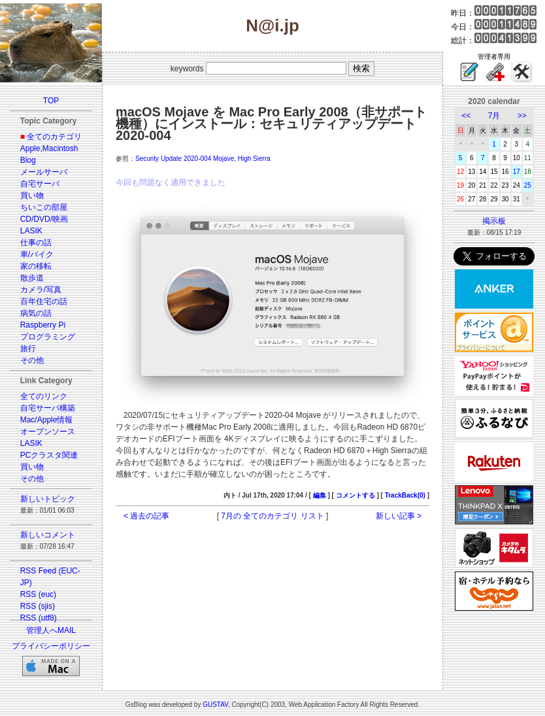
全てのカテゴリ (54, 136)
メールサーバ (43, 172)
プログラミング (47, 336)
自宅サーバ (39, 183)
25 (527, 185)
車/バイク (37, 254)
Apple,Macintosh (49, 148)
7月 (494, 115)
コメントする (355, 495)
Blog (28, 160)
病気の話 (36, 313)
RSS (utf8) (38, 617)
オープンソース (47, 431)
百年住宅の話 (43, 301)
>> (522, 115)
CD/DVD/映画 (44, 219)
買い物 (32, 195)
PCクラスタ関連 (49, 455)
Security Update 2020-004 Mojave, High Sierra (203, 158)
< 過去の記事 (146, 515)
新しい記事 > (398, 515)
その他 (32, 360)
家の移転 (36, 266)
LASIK (31, 230)
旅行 (28, 348)
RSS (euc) (38, 594)
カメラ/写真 (40, 289)
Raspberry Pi (42, 325)
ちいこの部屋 (43, 207)
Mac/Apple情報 (46, 419)
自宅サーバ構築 (47, 408)
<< (466, 115)
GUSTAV (215, 704)
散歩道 (32, 277)
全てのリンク (43, 396)
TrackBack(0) (405, 495)
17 (516, 171)
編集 (319, 495)
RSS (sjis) (37, 606)
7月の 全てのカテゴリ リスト (272, 515)
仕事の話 (36, 242)
